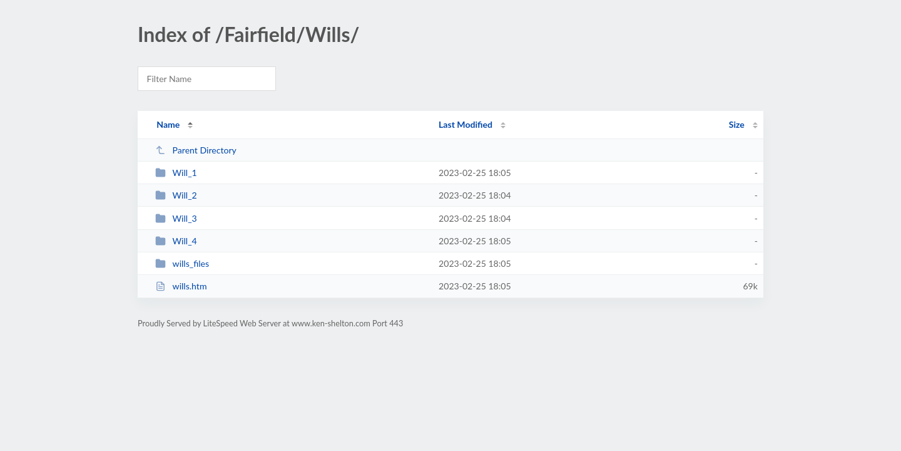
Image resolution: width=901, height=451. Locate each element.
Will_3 (176, 218)
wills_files (182, 263)
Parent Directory (196, 150)
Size (737, 124)
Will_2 (176, 195)
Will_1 (176, 172)
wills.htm (180, 286)
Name (168, 124)
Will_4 (176, 241)
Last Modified (465, 124)
